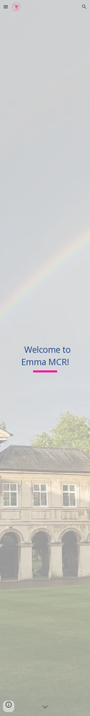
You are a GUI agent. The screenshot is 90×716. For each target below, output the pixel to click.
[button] (6, 6)
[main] (45, 358)
